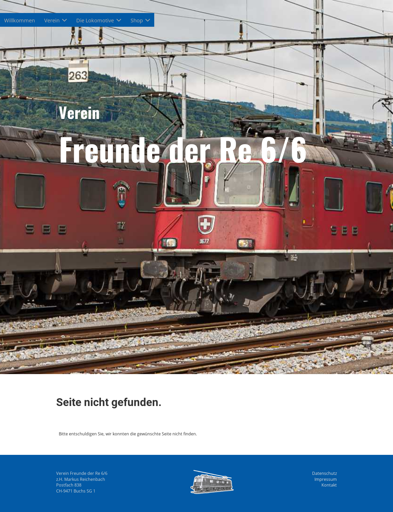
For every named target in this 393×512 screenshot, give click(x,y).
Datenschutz (324, 473)
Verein (55, 20)
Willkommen (19, 20)
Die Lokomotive (98, 20)
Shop (140, 20)
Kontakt (329, 485)
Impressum (325, 479)
